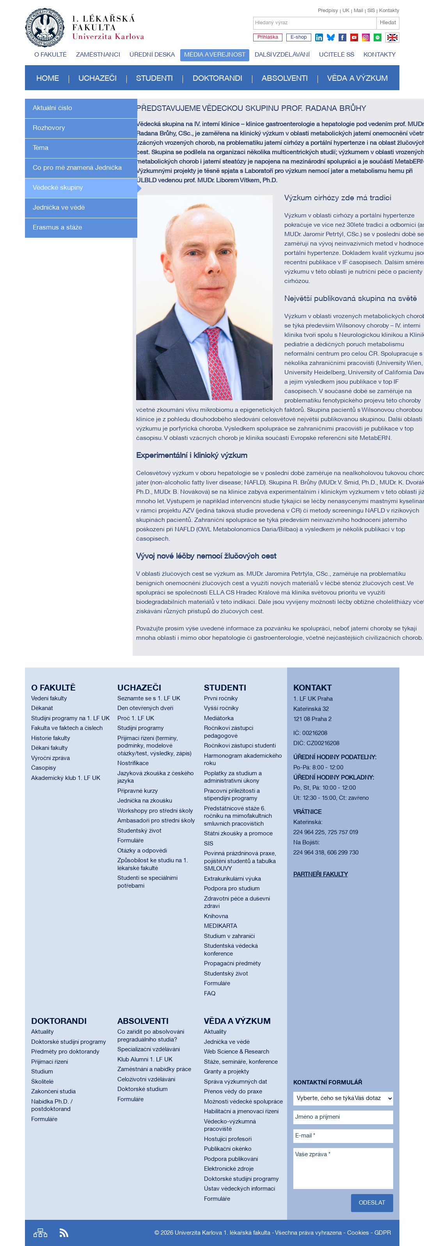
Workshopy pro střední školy (155, 811)
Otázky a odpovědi (142, 851)
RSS (64, 1232)
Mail (358, 11)
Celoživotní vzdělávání (146, 1079)
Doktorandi (217, 78)
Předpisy (328, 11)
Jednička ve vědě (59, 208)
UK (345, 11)
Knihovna (216, 916)
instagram (366, 37)
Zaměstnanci (98, 55)
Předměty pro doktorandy (65, 1052)
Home (47, 78)
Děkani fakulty (49, 748)
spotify (377, 37)
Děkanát (42, 708)
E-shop (299, 37)
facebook (342, 37)
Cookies (358, 1233)
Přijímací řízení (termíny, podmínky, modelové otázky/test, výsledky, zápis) (154, 746)
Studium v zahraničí (229, 936)
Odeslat (372, 1203)
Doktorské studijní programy (68, 1042)
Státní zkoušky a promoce (238, 834)
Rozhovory (49, 128)
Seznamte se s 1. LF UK (148, 698)
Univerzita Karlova (114, 41)
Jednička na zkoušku (144, 801)
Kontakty (389, 11)
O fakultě (50, 55)
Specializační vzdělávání (148, 1049)
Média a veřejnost (214, 55)
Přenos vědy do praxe (233, 1092)
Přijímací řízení (49, 1062)
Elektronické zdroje (229, 1169)
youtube (354, 37)
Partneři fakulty (320, 875)
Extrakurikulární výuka (232, 879)
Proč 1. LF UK (135, 718)
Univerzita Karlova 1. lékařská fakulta (222, 1233)
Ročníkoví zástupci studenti (240, 746)
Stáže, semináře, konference (241, 1062)
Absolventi (285, 78)
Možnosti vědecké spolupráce (243, 1102)
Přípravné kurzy (137, 791)
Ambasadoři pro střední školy (156, 821)
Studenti (154, 78)
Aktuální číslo (52, 108)
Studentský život (139, 831)
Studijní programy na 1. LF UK (70, 718)
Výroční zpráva (50, 758)
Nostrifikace (133, 763)
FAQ (209, 994)
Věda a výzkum (357, 78)
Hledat (388, 22)
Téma (40, 148)
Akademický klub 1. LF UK (65, 778)
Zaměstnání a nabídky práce (154, 1069)
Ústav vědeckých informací (239, 1189)
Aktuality (42, 1032)
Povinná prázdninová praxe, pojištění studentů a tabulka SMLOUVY (240, 861)
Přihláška (267, 37)
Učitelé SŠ (336, 55)
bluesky (331, 37)
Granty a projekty (226, 1072)
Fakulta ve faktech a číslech (67, 728)
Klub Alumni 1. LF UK (144, 1060)
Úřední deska (152, 55)
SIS (371, 11)
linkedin (319, 37)
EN (391, 42)
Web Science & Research (236, 1052)
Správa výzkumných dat (235, 1082)
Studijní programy (140, 728)
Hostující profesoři (228, 1139)
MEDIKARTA (220, 926)
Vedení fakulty (49, 698)
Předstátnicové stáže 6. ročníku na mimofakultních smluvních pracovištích (238, 816)
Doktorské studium (142, 1089)
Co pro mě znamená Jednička (77, 168)
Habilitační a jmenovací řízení (241, 1111)
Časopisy (43, 768)
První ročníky (221, 698)
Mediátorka (219, 718)
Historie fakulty (50, 738)
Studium (42, 1072)
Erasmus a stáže (57, 228)
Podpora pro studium (232, 889)
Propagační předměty (232, 964)
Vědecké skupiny (58, 188)
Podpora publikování (231, 1159)
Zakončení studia (53, 1092)
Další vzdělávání (282, 55)
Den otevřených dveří (145, 708)
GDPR (382, 1233)
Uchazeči (97, 78)
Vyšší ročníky (221, 708)
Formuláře (130, 841)
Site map (40, 1232)
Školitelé (42, 1082)
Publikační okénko (228, 1149)
